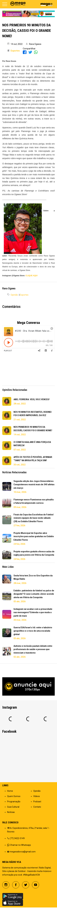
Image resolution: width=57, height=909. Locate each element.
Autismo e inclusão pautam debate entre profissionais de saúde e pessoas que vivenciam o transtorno (33, 649)
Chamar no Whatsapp (20, 845)
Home (10, 791)
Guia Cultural (13, 807)
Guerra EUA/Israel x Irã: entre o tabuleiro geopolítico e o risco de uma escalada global (33, 631)
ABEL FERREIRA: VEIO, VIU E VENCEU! (32, 399)
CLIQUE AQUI (31, 276)
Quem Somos (13, 796)
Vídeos (36, 796)
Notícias (11, 812)
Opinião (14, 295)
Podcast (37, 801)
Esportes (24, 295)
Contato (37, 807)
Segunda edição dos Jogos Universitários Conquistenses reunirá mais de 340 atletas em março (34, 484)
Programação (13, 801)
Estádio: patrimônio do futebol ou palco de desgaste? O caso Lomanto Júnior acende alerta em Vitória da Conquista (34, 594)
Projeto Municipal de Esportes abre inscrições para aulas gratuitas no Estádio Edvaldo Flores (34, 536)
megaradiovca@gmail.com (23, 851)
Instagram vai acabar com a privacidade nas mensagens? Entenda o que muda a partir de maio (33, 612)
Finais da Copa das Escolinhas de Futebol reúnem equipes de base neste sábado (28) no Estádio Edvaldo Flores (34, 518)
